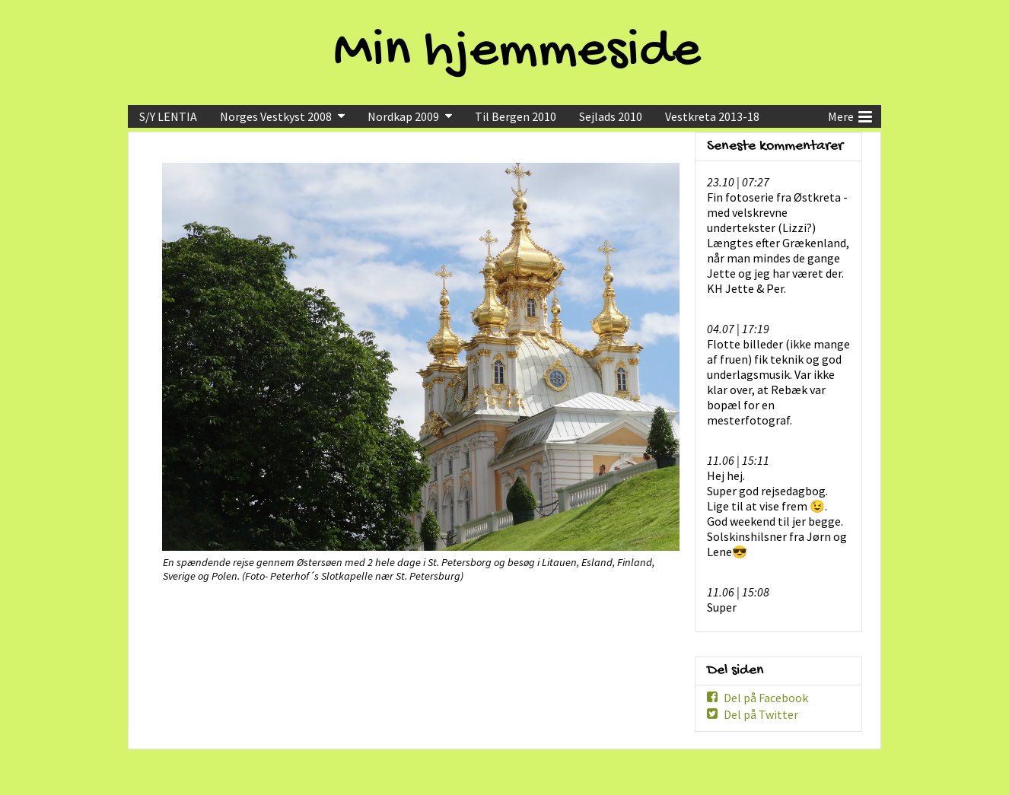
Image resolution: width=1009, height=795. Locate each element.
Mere (850, 115)
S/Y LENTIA (168, 116)
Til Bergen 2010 (515, 116)
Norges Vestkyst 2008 (276, 116)
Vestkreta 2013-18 (712, 116)
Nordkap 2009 (403, 116)
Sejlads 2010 (610, 116)
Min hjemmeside (517, 52)
